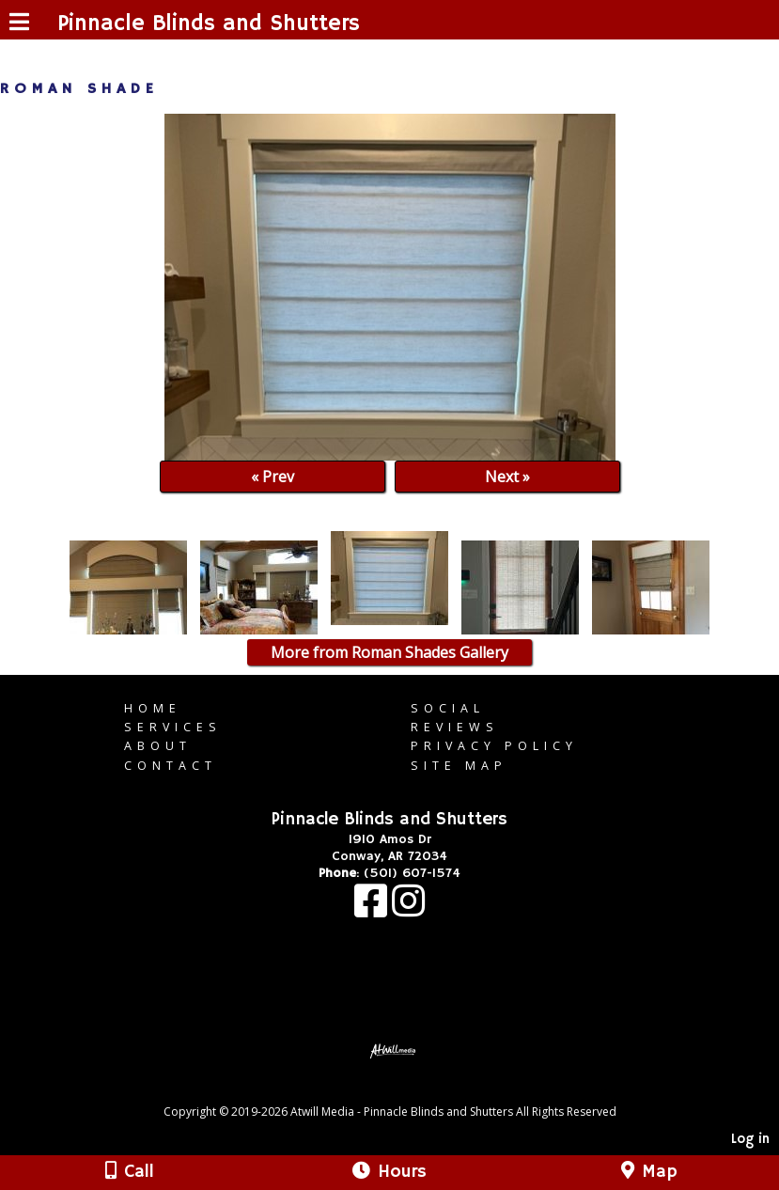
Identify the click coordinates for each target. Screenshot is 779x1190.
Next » (507, 476)
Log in (750, 1139)
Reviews (455, 727)
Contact (170, 766)
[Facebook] (373, 910)
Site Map (459, 766)
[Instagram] (408, 910)
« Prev (272, 476)
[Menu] (19, 24)
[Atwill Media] (406, 1091)
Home (152, 708)
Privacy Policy (494, 746)
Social (448, 708)
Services (173, 727)
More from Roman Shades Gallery (389, 652)
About (158, 746)
